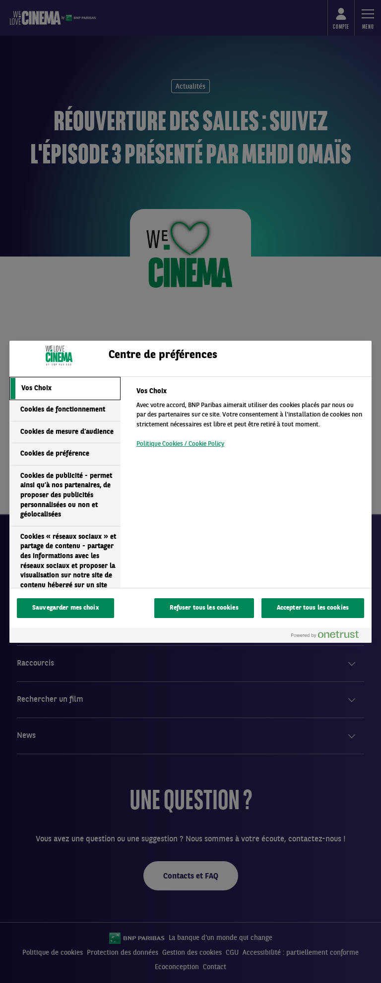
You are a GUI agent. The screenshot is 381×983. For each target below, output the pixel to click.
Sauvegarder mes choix (65, 608)
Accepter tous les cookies (313, 608)
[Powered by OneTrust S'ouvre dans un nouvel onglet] (329, 636)
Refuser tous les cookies (204, 608)
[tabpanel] (249, 420)
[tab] (65, 389)
